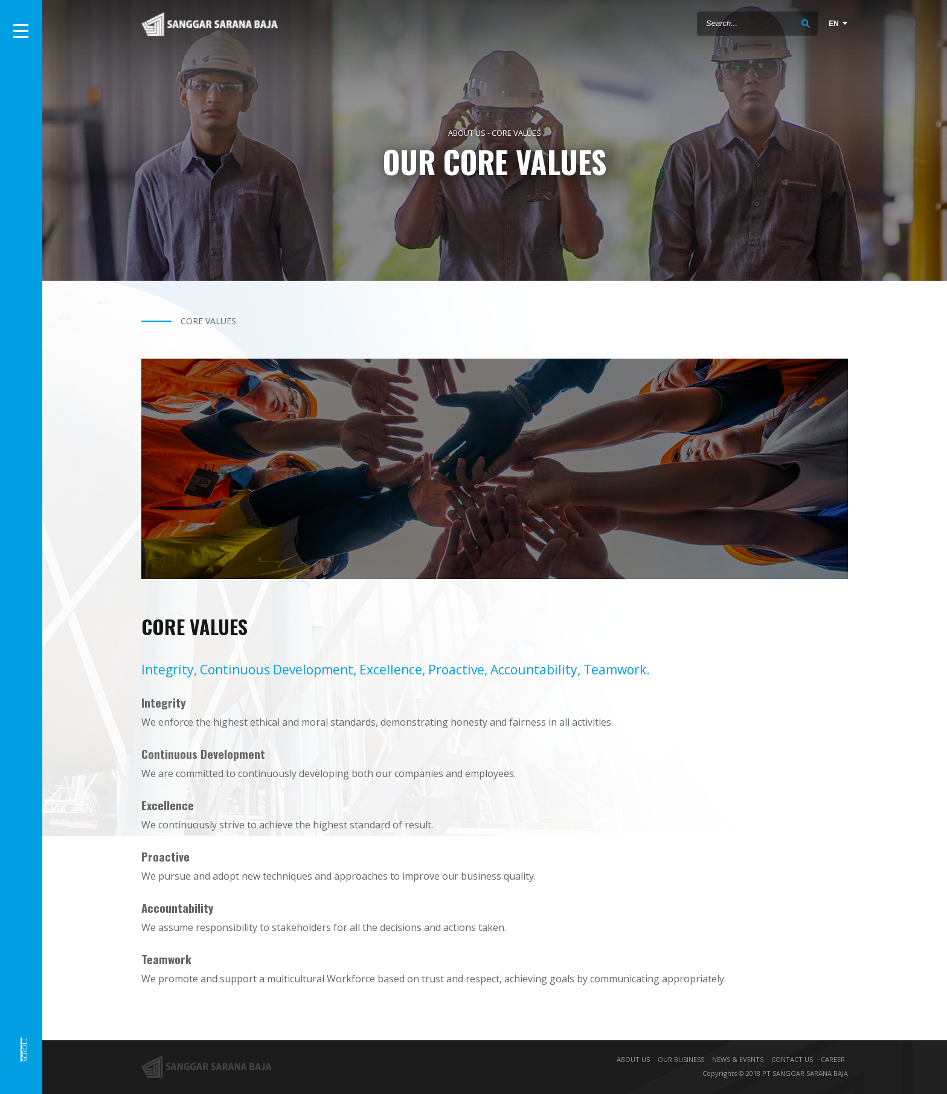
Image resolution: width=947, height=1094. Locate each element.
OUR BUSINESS (681, 1059)
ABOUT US (633, 1059)
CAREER (833, 1059)
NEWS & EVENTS (737, 1059)
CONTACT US (792, 1059)
